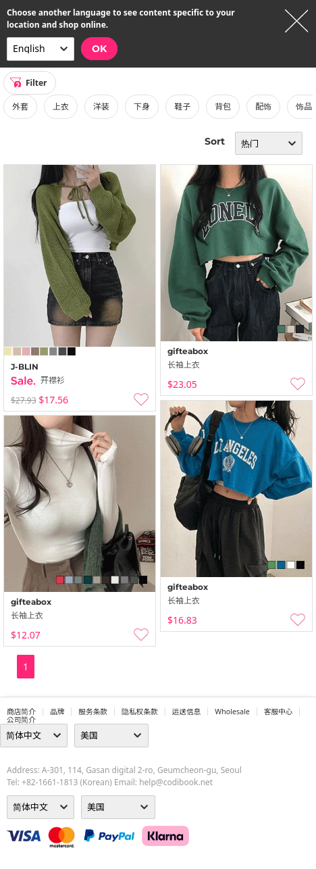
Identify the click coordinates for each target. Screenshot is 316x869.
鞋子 (182, 106)
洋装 (101, 106)
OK (99, 49)
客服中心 (278, 711)
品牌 (57, 711)
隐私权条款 (140, 711)
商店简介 (21, 711)
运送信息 (186, 711)
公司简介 (21, 719)
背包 (223, 106)
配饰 (263, 106)
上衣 (61, 106)
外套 (20, 106)
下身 (142, 106)
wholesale (232, 711)
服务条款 (92, 711)
